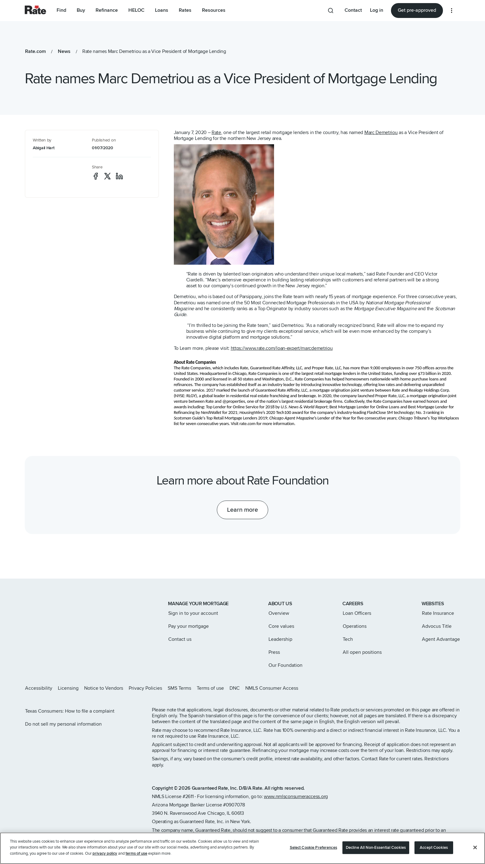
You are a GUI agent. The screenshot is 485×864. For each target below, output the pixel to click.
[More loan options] (451, 10)
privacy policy (104, 860)
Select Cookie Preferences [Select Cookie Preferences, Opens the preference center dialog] (313, 854)
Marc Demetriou (381, 132)
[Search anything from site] (330, 10)
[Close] (475, 855)
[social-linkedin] (119, 176)
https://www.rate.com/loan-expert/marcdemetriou (282, 348)
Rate (216, 132)
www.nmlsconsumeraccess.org (296, 796)
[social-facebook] (95, 176)
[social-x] (107, 176)
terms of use (136, 860)
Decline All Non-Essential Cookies (376, 854)
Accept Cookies (434, 854)
